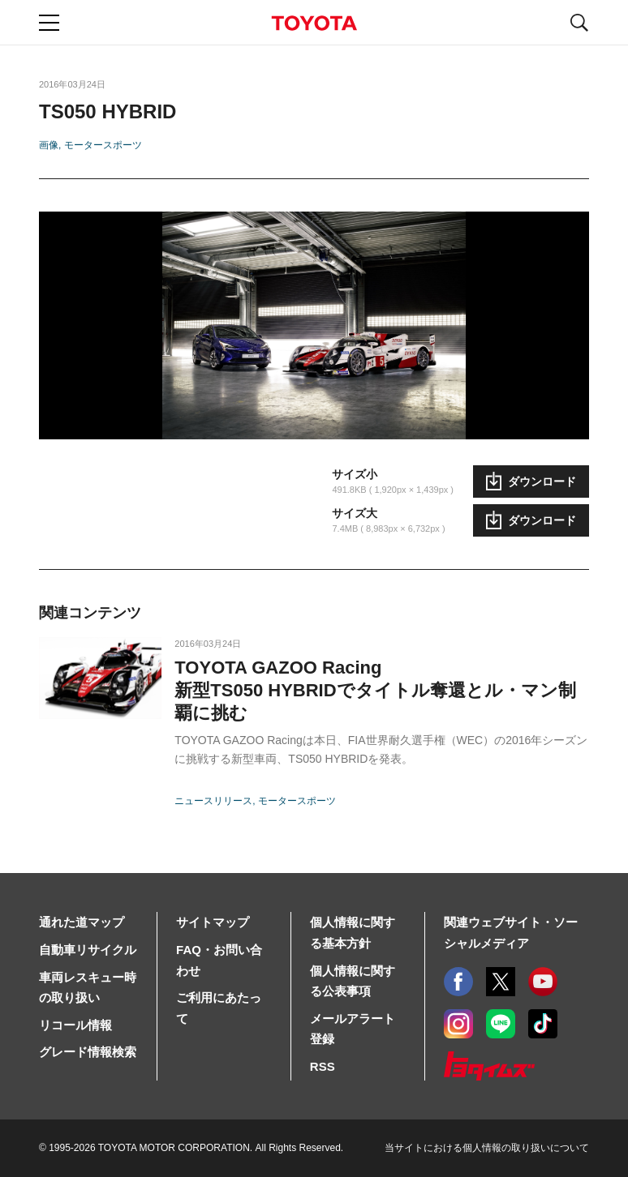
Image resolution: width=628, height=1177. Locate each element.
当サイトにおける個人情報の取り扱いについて (487, 1147)
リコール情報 (75, 1025)
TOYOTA (314, 23)
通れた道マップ (81, 922)
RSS (322, 1066)
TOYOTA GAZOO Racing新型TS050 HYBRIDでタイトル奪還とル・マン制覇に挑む (374, 690)
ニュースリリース (213, 801)
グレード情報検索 (87, 1052)
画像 (48, 145)
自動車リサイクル (87, 950)
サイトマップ (212, 922)
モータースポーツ (103, 145)
